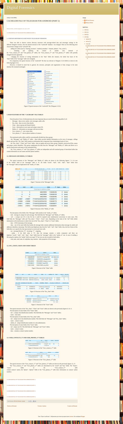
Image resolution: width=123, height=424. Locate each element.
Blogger (83, 416)
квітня (87, 41)
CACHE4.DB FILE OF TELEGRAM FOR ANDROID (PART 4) (21, 396)
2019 (85, 37)
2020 (85, 34)
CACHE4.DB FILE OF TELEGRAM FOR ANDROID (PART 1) (21, 32)
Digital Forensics (20, 7)
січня (87, 43)
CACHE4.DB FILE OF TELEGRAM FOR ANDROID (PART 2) (21, 385)
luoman (71, 416)
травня (87, 39)
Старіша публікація (72, 406)
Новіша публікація (12, 406)
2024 (85, 30)
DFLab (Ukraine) (90, 20)
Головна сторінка (42, 406)
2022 (85, 32)
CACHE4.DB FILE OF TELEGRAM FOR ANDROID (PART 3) (21, 391)
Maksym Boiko (89, 22)
